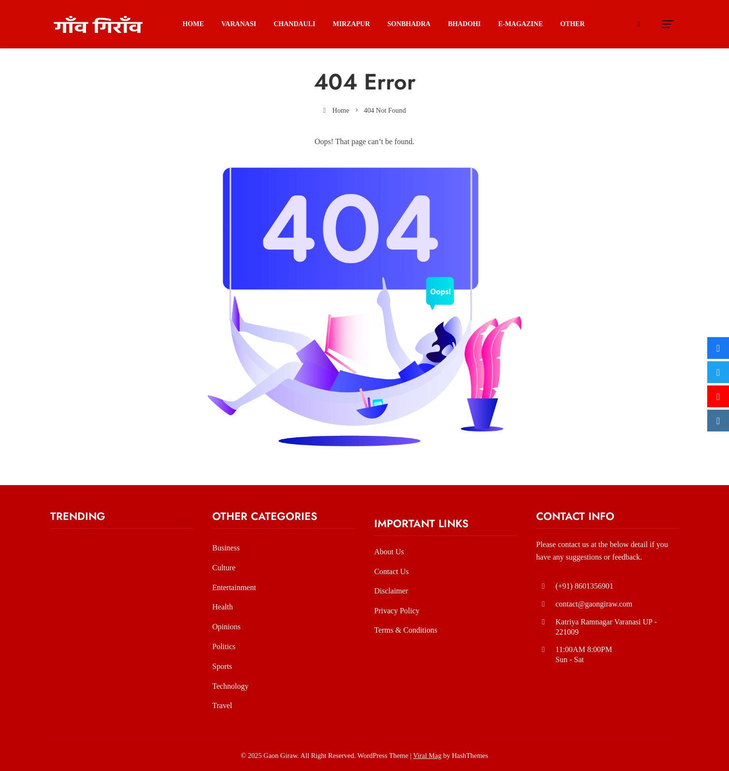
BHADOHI (464, 24)
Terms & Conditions (405, 630)
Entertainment (234, 587)
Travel (222, 705)
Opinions (226, 627)
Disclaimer (391, 591)
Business (226, 548)
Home (193, 24)
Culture (223, 567)
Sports (222, 666)
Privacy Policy (397, 611)
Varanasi (238, 24)
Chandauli (294, 24)
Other (572, 24)
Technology (230, 686)
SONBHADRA (408, 24)
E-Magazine (520, 24)
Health (222, 607)
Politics (223, 646)
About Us (389, 552)
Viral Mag (427, 755)
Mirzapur (351, 24)
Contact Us (391, 571)
